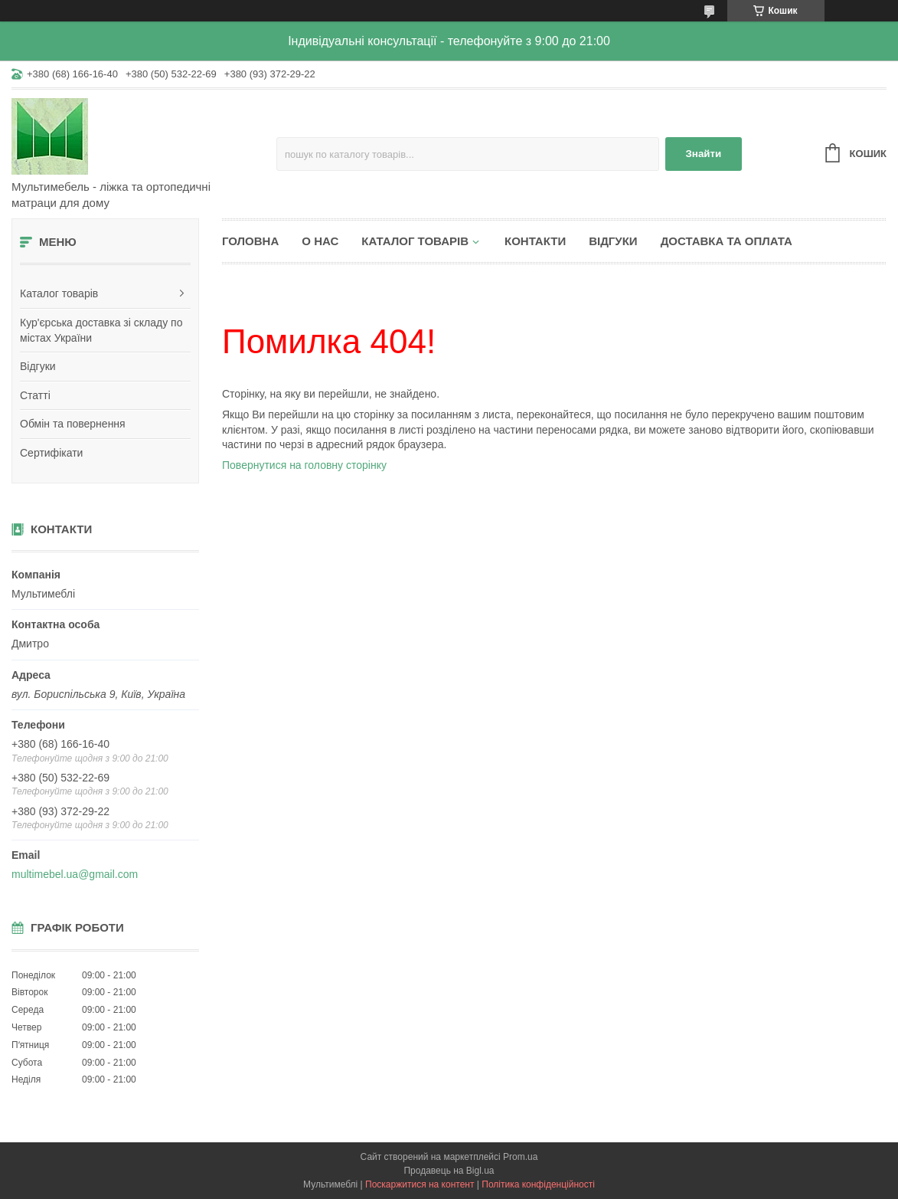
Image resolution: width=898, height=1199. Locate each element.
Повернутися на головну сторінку (304, 465)
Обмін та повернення (73, 424)
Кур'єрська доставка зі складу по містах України (101, 330)
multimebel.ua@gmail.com (74, 874)
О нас (320, 241)
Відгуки (38, 366)
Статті (35, 395)
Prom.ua (520, 1156)
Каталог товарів (59, 293)
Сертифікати (51, 453)
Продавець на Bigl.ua (448, 1170)
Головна (250, 241)
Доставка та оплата (726, 241)
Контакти (535, 241)
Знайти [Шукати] (704, 153)
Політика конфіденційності (538, 1184)
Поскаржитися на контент (419, 1184)
